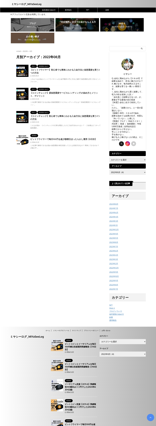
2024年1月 (113, 213)
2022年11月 (113, 259)
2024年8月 (113, 193)
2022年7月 (113, 275)
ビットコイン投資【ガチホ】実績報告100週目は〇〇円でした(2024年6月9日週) (81, 387)
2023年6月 (113, 238)
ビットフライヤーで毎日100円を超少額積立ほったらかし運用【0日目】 (61, 129)
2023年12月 (113, 218)
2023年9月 (113, 226)
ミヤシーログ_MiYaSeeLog (26, 4)
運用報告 (68, 10)
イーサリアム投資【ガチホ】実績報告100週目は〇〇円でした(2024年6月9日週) (81, 367)
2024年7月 (113, 197)
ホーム (48, 316)
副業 (107, 10)
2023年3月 (113, 246)
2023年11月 (113, 222)
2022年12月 (113, 255)
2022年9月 (113, 267)
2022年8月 (113, 271)
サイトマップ (76, 316)
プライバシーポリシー (91, 316)
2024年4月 (113, 205)
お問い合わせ (106, 316)
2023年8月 (113, 230)
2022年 (25, 40)
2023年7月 (113, 234)
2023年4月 (113, 242)
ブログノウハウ (115, 297)
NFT (87, 10)
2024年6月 (113, 201)
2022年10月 (113, 263)
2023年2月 (113, 251)
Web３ (112, 294)
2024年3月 (113, 209)
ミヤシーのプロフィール (61, 316)
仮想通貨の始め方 (49, 10)
